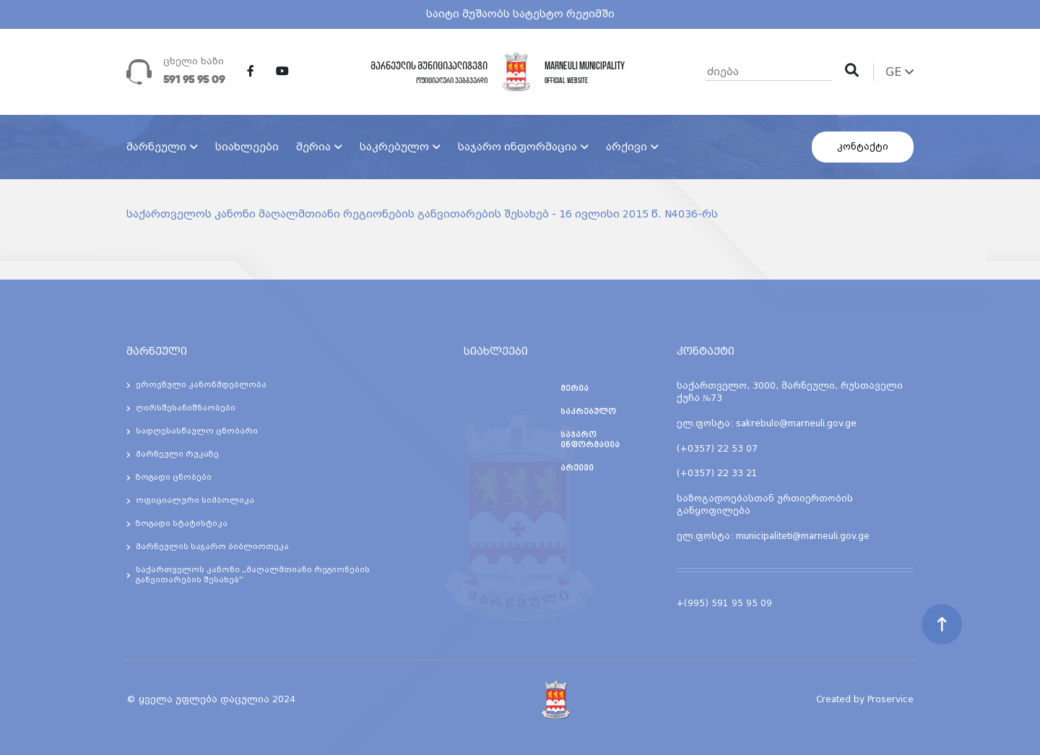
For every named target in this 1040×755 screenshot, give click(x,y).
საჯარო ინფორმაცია (517, 146)
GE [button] (899, 72)
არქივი (626, 146)
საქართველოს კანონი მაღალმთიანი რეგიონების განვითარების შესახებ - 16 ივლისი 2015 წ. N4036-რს (422, 214)
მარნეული (156, 146)
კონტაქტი (862, 147)
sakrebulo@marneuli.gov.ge (796, 423)
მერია (313, 146)
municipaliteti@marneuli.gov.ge (803, 536)
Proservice (890, 699)
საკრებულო (394, 146)
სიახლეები (247, 146)
